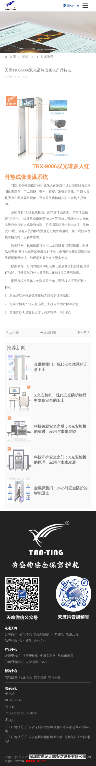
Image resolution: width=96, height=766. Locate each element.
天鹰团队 (57, 634)
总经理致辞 (41, 634)
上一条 (12, 335)
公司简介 (11, 634)
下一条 (83, 335)
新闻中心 (28, 57)
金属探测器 (48, 655)
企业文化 (40, 640)
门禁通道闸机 (14, 662)
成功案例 (11, 677)
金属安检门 (12, 655)
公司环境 (25, 634)
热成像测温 (65, 655)
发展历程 (72, 634)
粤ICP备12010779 (35, 761)
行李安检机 (30, 655)
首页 (13, 57)
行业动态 (25, 677)
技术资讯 (47, 57)
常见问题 (54, 677)
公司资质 (25, 640)
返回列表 (48, 335)
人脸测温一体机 (37, 662)
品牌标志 (11, 640)
